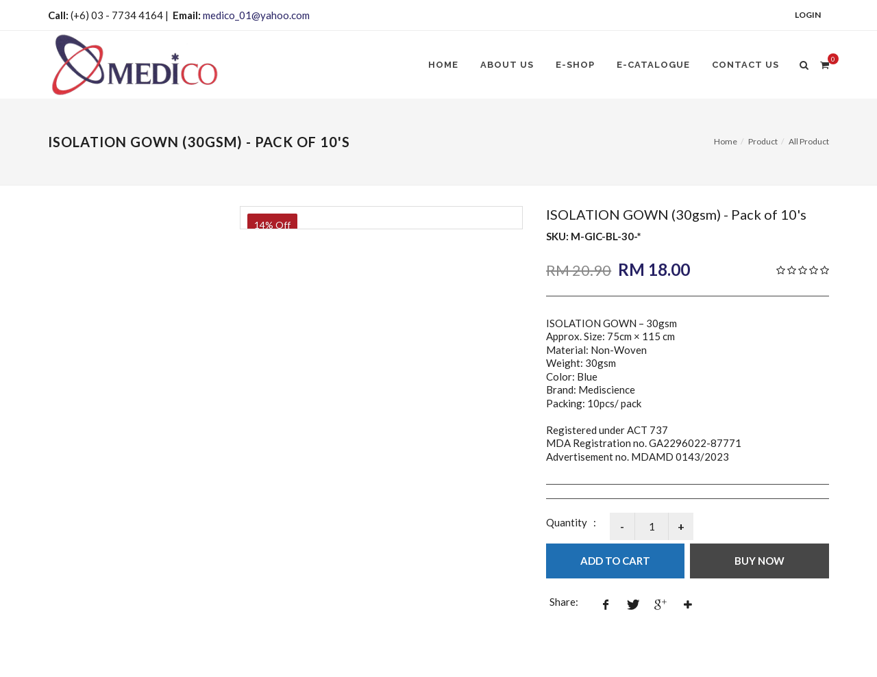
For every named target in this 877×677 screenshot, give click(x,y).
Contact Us (745, 65)
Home (443, 65)
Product (763, 141)
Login (808, 15)
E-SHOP (575, 65)
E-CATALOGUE (653, 65)
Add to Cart (615, 560)
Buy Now (759, 560)
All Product (809, 141)
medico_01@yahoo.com (256, 15)
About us (507, 65)
